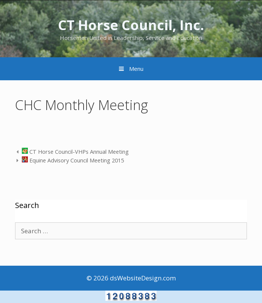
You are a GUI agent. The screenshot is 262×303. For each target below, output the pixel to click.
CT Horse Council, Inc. (131, 25)
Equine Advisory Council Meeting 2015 (73, 160)
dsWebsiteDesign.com (143, 278)
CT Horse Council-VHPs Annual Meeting (75, 151)
